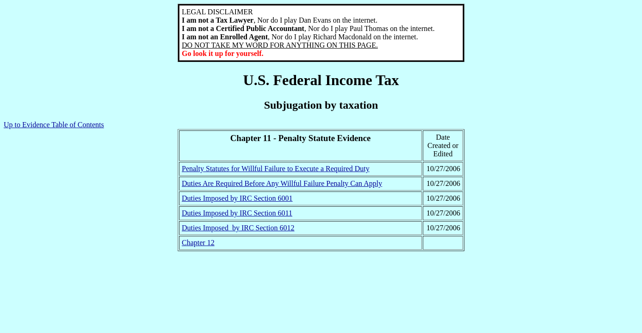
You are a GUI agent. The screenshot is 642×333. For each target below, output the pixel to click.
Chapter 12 (198, 243)
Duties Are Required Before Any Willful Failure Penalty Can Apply (282, 183)
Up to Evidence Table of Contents (54, 125)
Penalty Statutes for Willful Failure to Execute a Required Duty (276, 169)
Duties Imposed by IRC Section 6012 (238, 228)
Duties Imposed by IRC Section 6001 (237, 198)
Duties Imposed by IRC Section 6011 (237, 213)
